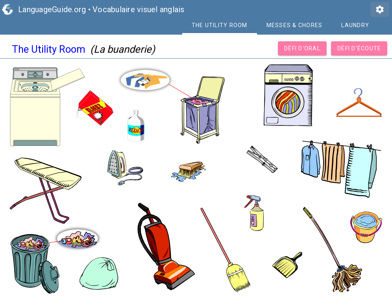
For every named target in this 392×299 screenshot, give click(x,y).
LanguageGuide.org (52, 9)
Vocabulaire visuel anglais (138, 9)
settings (380, 9)
